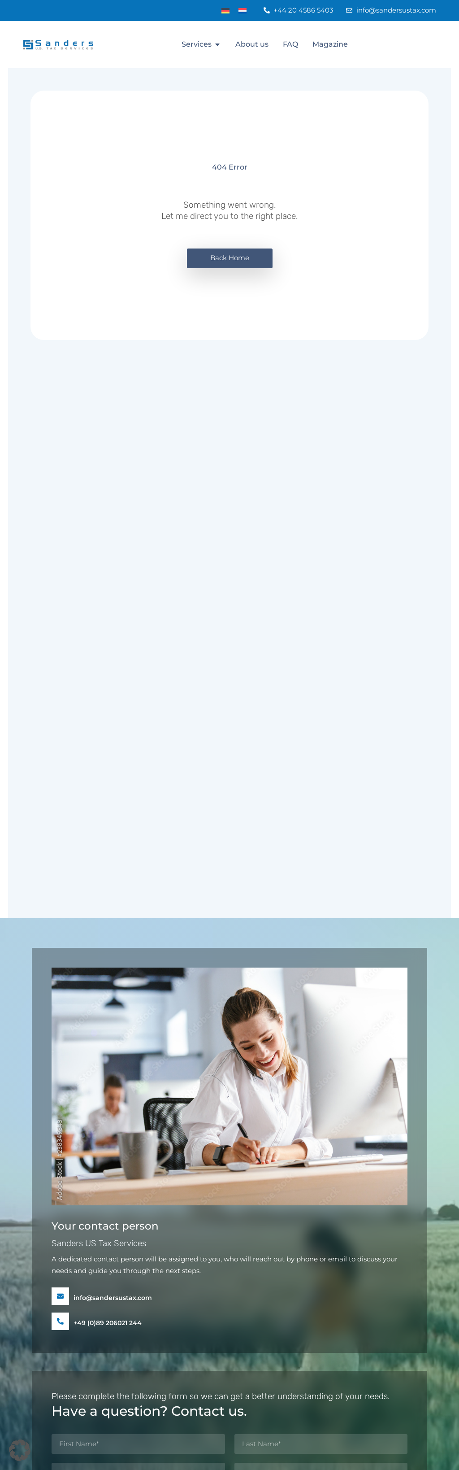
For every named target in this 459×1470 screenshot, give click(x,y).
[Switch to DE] (225, 10)
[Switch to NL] (242, 10)
